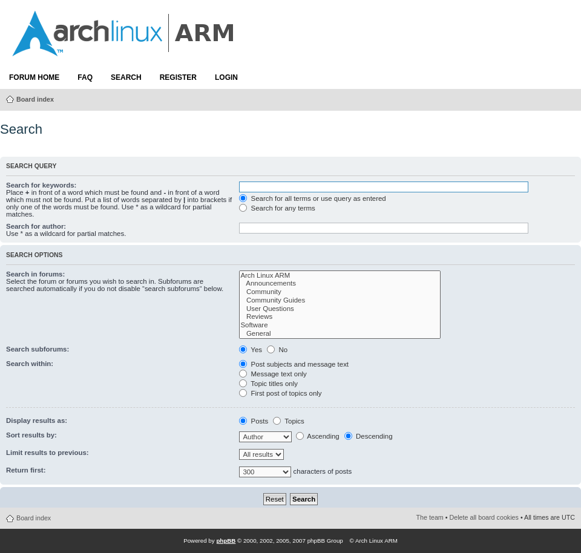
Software (339, 325)
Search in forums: (35, 274)
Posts (253, 421)
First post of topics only (280, 393)
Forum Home (34, 77)
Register (178, 77)
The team (430, 517)
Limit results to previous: (47, 452)
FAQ (85, 77)
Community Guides (339, 300)
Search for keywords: (41, 185)
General (339, 334)
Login (226, 77)
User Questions (339, 309)
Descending (368, 436)
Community (339, 292)
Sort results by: (31, 435)
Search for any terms (277, 208)
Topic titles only (268, 383)
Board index (35, 99)
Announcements (339, 284)
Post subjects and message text (294, 364)
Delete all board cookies (484, 517)
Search (126, 77)
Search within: (29, 363)
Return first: (25, 470)
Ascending (318, 436)
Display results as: (36, 420)
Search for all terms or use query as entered (312, 198)
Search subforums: (37, 349)
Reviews (339, 317)
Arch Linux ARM (339, 276)
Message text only (272, 374)
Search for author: (36, 226)
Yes (250, 349)
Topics (288, 421)
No (277, 349)
